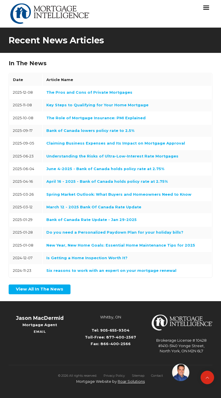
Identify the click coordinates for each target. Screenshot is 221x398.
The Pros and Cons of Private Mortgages (89, 92)
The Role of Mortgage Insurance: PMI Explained (96, 118)
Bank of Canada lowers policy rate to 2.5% (90, 130)
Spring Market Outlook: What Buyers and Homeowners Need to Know (118, 194)
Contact (157, 376)
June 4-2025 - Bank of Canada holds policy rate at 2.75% (105, 169)
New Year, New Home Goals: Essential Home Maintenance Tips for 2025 (120, 245)
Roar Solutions (131, 381)
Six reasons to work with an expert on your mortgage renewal (111, 270)
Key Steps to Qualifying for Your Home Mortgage (97, 105)
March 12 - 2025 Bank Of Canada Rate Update (93, 207)
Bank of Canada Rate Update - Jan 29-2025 (91, 220)
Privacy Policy (114, 376)
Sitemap (138, 376)
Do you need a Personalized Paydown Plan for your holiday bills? (114, 232)
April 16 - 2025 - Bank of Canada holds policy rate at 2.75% (107, 181)
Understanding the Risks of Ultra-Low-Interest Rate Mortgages (112, 156)
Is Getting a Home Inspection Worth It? (86, 258)
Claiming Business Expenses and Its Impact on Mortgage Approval (115, 143)
